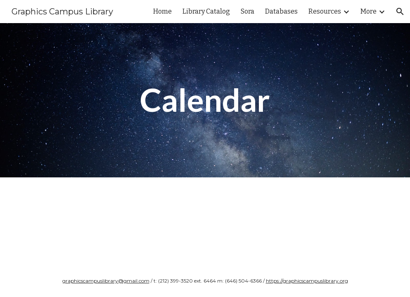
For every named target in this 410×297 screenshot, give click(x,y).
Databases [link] (281, 11)
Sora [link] (247, 11)
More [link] (368, 11)
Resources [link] (324, 11)
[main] (205, 100)
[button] (400, 11)
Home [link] (162, 11)
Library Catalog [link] (206, 11)
